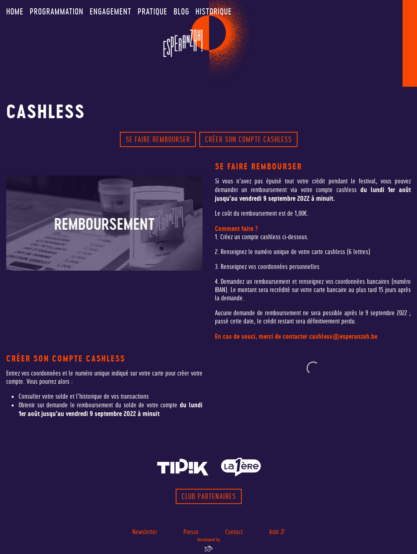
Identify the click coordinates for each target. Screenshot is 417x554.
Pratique (152, 11)
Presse (191, 532)
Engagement (110, 11)
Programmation (56, 11)
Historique (213, 11)
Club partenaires (208, 496)
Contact (234, 532)
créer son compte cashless (248, 139)
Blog (181, 11)
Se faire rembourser (158, 139)
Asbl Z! (277, 532)
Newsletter (144, 532)
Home (15, 11)
